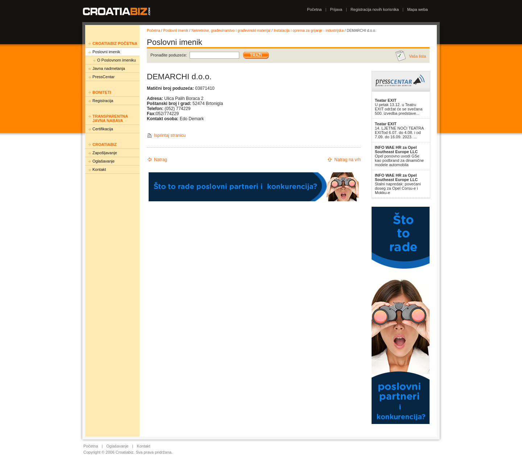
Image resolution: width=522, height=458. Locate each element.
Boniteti (101, 92)
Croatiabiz (104, 144)
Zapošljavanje (104, 153)
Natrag (160, 159)
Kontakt (99, 169)
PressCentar (103, 77)
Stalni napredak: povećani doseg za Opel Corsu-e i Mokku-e (398, 184)
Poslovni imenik (106, 52)
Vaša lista (417, 56)
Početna (314, 9)
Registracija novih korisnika (375, 9)
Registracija (102, 100)
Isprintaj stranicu (170, 135)
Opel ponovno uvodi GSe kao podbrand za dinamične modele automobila (399, 156)
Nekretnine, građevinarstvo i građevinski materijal (230, 31)
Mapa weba (417, 9)
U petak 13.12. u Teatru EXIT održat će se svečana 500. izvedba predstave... (398, 106)
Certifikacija (102, 129)
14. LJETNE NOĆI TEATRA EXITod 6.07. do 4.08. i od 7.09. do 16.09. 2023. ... (399, 130)
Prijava (336, 9)
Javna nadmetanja (108, 68)
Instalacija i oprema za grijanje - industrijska (309, 31)
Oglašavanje (103, 161)
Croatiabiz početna (114, 43)
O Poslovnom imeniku (116, 60)
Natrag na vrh (347, 159)
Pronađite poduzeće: (168, 55)
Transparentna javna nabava (110, 118)
